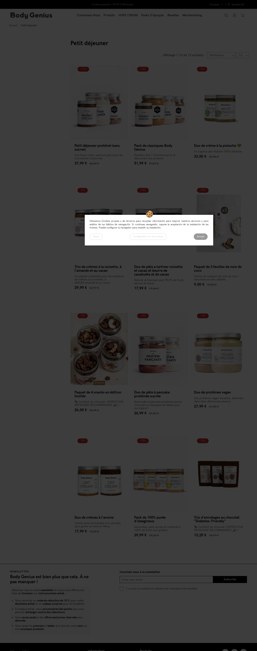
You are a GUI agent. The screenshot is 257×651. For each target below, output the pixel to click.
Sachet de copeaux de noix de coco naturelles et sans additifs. (216, 278)
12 (243, 55)
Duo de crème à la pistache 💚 (217, 146)
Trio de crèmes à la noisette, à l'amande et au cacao (97, 269)
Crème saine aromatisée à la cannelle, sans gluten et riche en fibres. (97, 524)
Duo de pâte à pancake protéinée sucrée (152, 394)
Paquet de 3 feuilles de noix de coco (218, 269)
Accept (200, 236)
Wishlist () (235, 4)
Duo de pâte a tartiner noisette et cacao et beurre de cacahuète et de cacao (158, 270)
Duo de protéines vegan (212, 392)
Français (216, 4)
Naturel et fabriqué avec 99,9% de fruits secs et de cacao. (159, 281)
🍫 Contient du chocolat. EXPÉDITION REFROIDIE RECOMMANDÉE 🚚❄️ (98, 403)
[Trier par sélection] (221, 55)
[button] (109, 15)
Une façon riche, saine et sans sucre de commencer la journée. (98, 156)
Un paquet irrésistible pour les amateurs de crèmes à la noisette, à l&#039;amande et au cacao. (99, 279)
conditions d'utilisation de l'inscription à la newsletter (168, 588)
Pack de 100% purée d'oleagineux (150, 519)
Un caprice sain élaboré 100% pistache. (218, 151)
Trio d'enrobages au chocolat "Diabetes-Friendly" (217, 519)
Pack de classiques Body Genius (153, 148)
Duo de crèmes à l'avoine (94, 517)
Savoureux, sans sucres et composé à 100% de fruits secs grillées (157, 528)
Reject (96, 236)
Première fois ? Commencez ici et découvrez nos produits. (154, 156)
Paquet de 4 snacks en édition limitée (97, 394)
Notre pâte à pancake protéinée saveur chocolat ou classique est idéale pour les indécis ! (158, 405)
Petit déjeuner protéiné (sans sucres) (97, 148)
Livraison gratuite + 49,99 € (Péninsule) (112, 4)
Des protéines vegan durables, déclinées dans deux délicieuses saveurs (218, 399)
